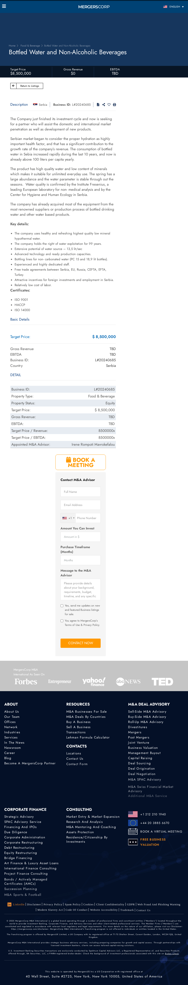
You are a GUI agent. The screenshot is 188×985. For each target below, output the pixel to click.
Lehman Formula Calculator (88, 737)
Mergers (134, 732)
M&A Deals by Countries (86, 717)
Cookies (88, 904)
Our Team (12, 717)
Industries (12, 732)
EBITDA (115, 69)
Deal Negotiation (142, 777)
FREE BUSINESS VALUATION (153, 842)
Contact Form (77, 767)
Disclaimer (34, 904)
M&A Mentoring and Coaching (91, 827)
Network (11, 727)
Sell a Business (78, 727)
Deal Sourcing (139, 764)
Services (11, 737)
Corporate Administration (24, 837)
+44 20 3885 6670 (154, 823)
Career (9, 753)
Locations (73, 755)
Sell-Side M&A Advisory (147, 711)
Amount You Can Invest (77, 528)
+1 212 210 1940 (153, 814)
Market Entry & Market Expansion (93, 816)
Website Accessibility (104, 911)
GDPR (131, 904)
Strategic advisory (19, 816)
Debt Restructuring (19, 848)
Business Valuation (143, 748)
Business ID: (62, 104)
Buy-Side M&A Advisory (147, 717)
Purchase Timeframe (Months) (75, 549)
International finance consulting (30, 870)
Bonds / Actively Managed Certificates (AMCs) (25, 888)
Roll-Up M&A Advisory (146, 722)
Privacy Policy (53, 904)
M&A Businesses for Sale (86, 711)
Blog (7, 759)
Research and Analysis (84, 822)
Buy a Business (78, 722)
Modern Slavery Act (50, 910)
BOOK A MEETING (80, 462)
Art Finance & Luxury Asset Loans (31, 864)
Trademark (127, 912)
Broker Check (172, 953)
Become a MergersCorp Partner (30, 764)
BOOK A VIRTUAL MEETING (161, 831)
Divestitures (137, 727)
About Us (11, 711)
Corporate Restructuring (23, 842)
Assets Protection (80, 832)
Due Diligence (15, 832)
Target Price (18, 69)
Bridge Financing (18, 858)
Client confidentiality (110, 904)
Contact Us (74, 761)
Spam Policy (73, 904)
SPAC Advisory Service (22, 822)
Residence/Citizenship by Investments (87, 839)
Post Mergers (138, 737)
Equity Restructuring (20, 853)
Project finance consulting (26, 876)
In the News (14, 742)
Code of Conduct (77, 910)
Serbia (43, 104)
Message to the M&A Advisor (76, 572)
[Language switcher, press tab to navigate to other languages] (163, 6)
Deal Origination (141, 771)
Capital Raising (140, 759)
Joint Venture (138, 742)
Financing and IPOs (20, 827)
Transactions (76, 732)
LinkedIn (16, 904)
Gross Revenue (73, 69)
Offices (10, 722)
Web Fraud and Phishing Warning (159, 904)
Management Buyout (144, 753)
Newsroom (12, 748)
